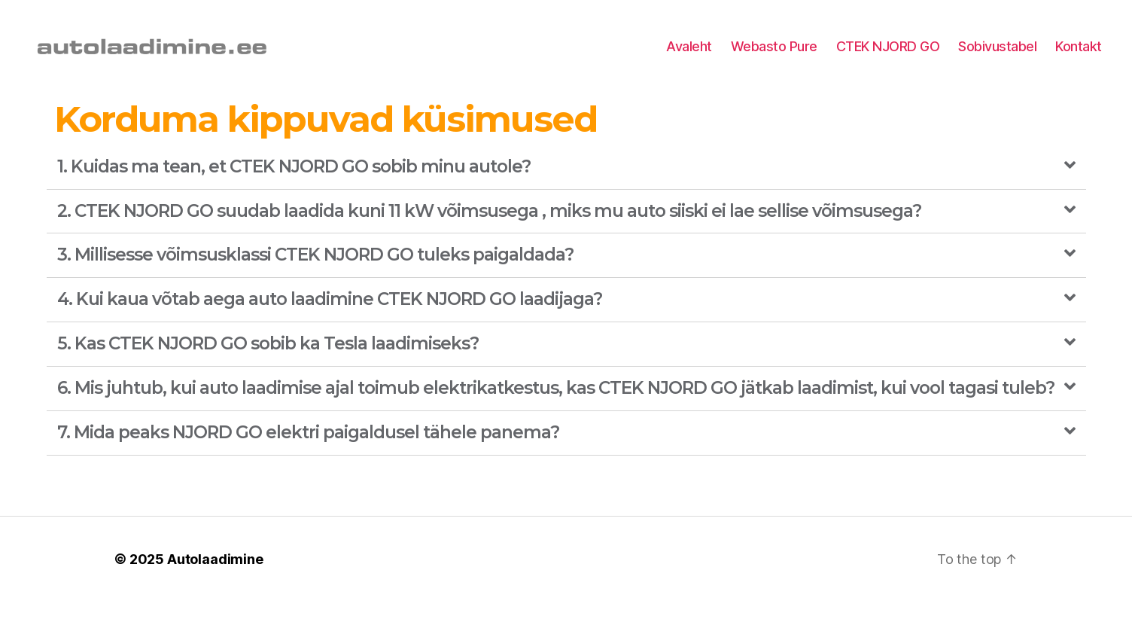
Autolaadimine (215, 576)
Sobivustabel (997, 55)
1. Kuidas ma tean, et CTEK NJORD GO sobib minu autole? (294, 183)
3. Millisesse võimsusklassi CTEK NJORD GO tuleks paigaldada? (315, 272)
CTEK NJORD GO (888, 55)
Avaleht (689, 55)
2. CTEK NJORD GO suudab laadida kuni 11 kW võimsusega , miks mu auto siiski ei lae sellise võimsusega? (489, 228)
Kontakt (1078, 55)
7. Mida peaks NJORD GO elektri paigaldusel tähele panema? (308, 449)
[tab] (566, 185)
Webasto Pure (774, 55)
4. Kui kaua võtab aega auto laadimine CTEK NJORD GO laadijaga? (329, 317)
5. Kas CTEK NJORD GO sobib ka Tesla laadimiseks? (268, 361)
